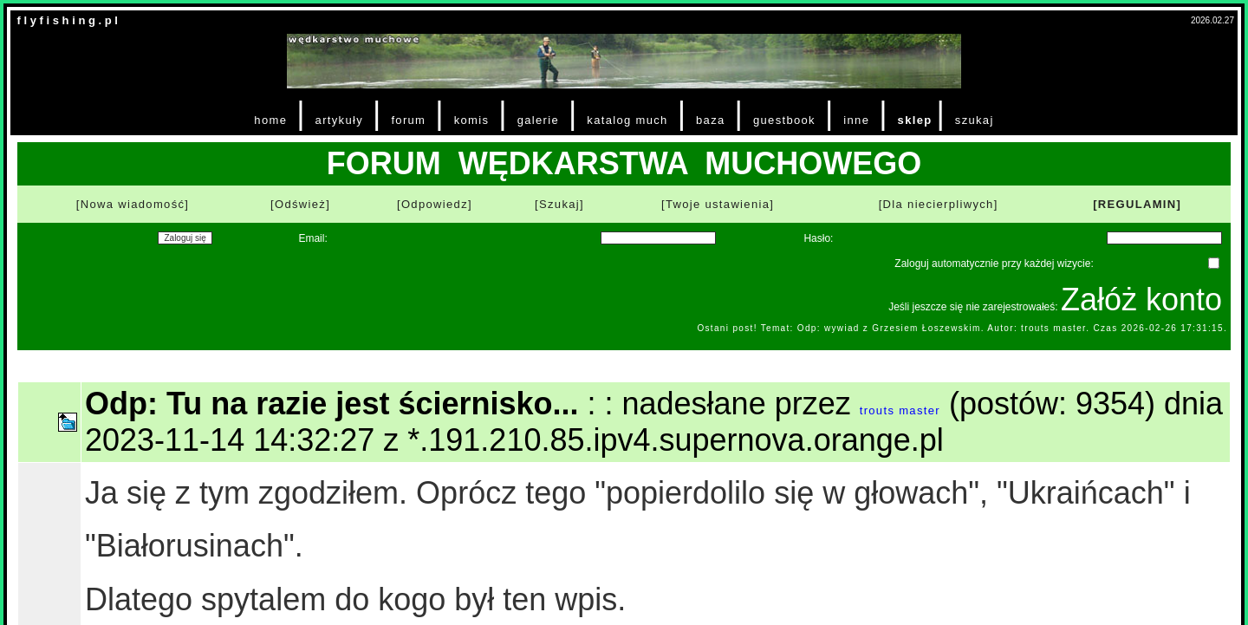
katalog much (627, 120)
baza (710, 120)
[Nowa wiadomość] (132, 204)
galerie (538, 120)
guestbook (784, 120)
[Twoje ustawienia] (717, 204)
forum (408, 120)
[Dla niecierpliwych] (938, 204)
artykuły (339, 120)
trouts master (900, 410)
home (270, 120)
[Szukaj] (559, 204)
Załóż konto (1141, 299)
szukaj (974, 120)
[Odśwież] (300, 204)
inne (856, 120)
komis (472, 120)
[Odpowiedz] (434, 204)
